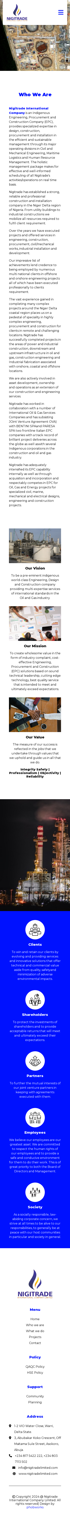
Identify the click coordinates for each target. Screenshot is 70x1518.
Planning (35, 1402)
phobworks (35, 1507)
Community (35, 1396)
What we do (35, 1331)
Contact (35, 1343)
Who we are (35, 1325)
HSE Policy (35, 1372)
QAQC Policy (35, 1366)
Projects (35, 1337)
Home (35, 1319)
